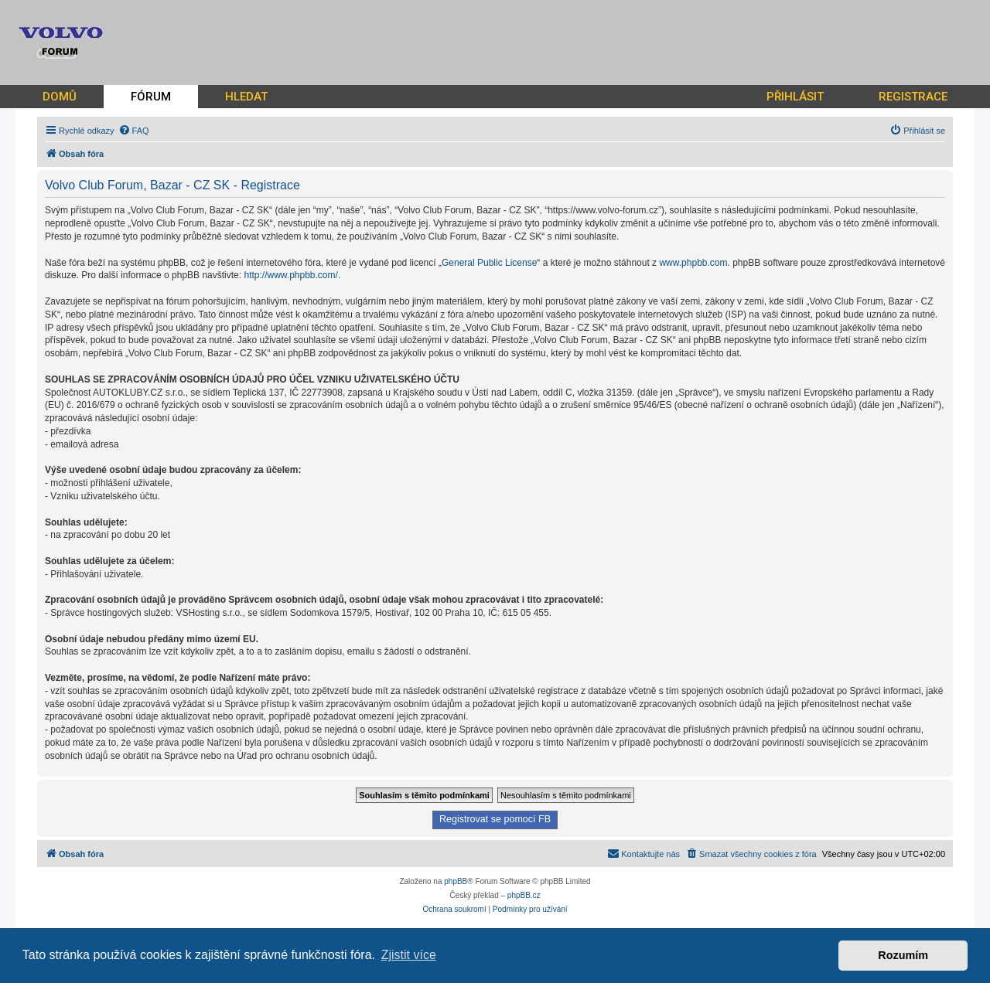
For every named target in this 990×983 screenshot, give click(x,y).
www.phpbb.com (693, 262)
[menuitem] (133, 130)
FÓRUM (151, 97)
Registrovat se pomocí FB (495, 819)
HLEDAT (246, 97)
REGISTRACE (913, 97)
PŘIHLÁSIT (795, 97)
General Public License (489, 262)
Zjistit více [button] (408, 954)
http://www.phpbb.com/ (290, 275)
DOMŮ (60, 97)
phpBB (455, 881)
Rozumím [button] (903, 955)
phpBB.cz (524, 895)
